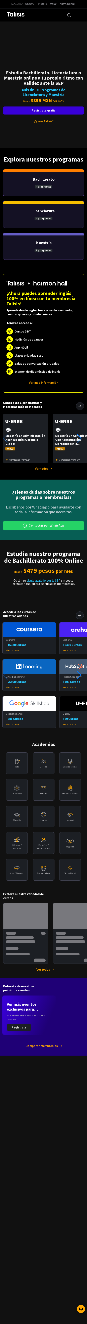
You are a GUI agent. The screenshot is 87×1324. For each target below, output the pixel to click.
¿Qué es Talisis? (43, 121)
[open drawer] (75, 15)
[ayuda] (81, 1309)
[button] (69, 15)
